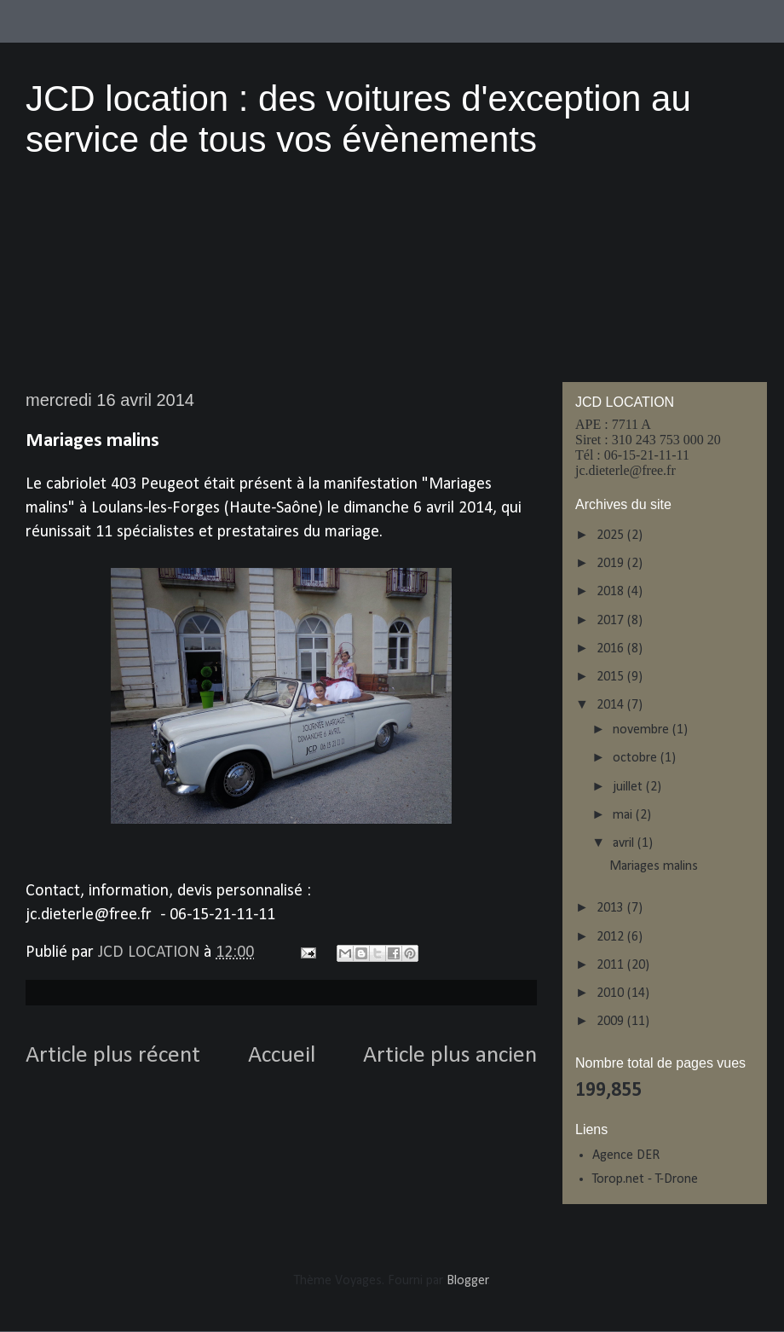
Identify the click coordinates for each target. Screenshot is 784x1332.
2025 (612, 535)
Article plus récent (113, 1056)
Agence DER (626, 1155)
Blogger (467, 1281)
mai (624, 815)
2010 (612, 993)
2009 (612, 1021)
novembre (642, 730)
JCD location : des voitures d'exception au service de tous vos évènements (358, 118)
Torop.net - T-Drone (645, 1179)
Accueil (281, 1056)
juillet (629, 787)
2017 (612, 621)
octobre (636, 758)
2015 (612, 677)
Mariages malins (653, 866)
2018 (612, 592)
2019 (612, 563)
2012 (612, 937)
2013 (612, 908)
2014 (612, 705)
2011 (612, 965)
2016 (612, 649)
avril (625, 843)
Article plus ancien (450, 1056)
